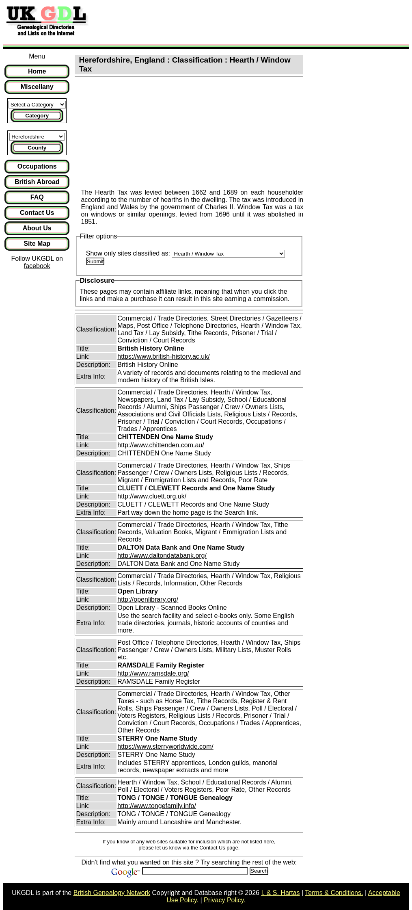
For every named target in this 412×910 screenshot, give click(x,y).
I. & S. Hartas (280, 892)
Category (37, 116)
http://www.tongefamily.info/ (156, 805)
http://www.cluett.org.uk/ (151, 496)
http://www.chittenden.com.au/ (160, 445)
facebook (37, 265)
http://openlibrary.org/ (147, 599)
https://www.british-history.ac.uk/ (163, 356)
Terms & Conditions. (334, 892)
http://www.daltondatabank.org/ (162, 555)
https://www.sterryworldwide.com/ (165, 746)
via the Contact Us (204, 848)
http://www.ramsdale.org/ (153, 673)
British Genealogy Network (111, 892)
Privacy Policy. (225, 900)
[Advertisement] (37, 406)
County (37, 148)
